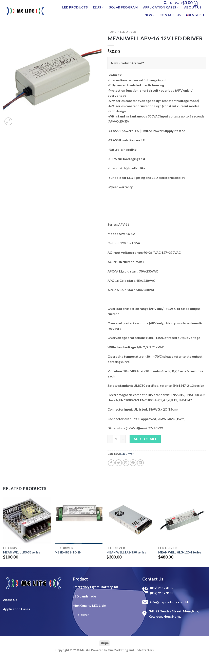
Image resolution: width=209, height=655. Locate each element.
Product (80, 578)
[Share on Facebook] (111, 462)
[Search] (165, 3)
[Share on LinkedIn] (140, 462)
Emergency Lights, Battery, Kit (95, 587)
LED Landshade (84, 596)
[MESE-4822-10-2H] (78, 520)
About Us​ (10, 600)
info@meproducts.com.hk (169, 602)
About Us (193, 7)
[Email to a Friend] (125, 462)
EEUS (98, 7)
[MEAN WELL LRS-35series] (27, 520)
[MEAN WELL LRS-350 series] (130, 520)
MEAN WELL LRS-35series (21, 552)
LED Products (75, 7)
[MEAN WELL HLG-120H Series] (182, 520)
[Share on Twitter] (118, 462)
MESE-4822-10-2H (68, 552)
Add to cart (145, 439)
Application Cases (161, 7)
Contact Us (170, 15)
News (149, 15)
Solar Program (123, 7)
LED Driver (128, 31)
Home (112, 31)
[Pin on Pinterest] (133, 462)
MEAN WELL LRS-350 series (126, 552)
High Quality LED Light (90, 605)
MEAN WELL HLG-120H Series (179, 552)
